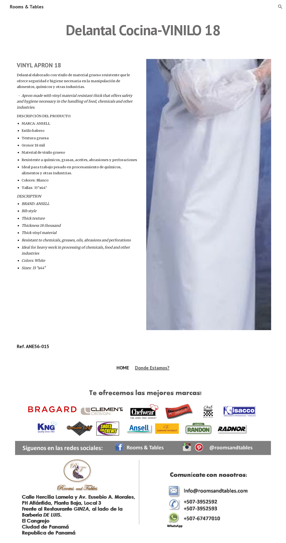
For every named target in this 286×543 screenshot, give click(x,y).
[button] (280, 6)
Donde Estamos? (152, 368)
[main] (143, 30)
